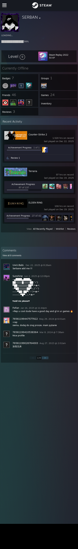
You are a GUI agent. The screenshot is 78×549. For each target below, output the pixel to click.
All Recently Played (43, 228)
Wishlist (60, 228)
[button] (16, 56)
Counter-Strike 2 (38, 134)
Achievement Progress (19, 147)
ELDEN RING (35, 202)
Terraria (33, 171)
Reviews (71, 228)
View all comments (12, 255)
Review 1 (15, 157)
